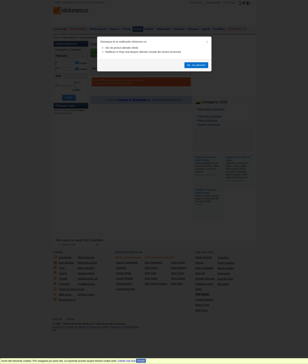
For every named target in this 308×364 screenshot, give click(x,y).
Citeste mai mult (126, 361)
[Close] (207, 42)
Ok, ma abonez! (196, 65)
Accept (141, 360)
